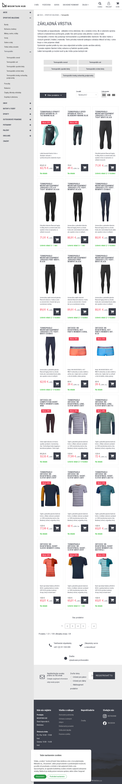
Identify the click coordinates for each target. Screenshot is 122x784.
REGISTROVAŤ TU (104, 676)
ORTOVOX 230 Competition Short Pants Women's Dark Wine (49, 403)
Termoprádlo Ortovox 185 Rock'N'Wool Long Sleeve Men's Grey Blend (76, 404)
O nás (36, 5)
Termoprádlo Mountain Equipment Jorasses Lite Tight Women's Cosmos (104, 187)
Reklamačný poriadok (66, 726)
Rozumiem (40, 776)
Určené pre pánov (79, 677)
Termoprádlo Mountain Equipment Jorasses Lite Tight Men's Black (104, 259)
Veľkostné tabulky (65, 730)
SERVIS (56, 5)
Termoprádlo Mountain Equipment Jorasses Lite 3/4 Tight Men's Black (104, 115)
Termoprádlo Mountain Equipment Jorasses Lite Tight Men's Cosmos (49, 331)
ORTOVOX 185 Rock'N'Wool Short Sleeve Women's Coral (50, 546)
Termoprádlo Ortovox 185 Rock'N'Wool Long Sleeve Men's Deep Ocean (48, 476)
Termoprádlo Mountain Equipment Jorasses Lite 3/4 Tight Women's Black (49, 187)
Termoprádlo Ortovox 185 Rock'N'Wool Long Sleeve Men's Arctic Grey (104, 404)
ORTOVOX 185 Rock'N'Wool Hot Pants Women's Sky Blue (104, 331)
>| (93, 626)
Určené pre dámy (79, 681)
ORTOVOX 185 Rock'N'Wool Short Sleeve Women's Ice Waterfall (104, 547)
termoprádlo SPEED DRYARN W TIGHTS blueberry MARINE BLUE (78, 114)
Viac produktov (78, 617)
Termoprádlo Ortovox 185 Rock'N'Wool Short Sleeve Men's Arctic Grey (104, 476)
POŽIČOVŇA (46, 5)
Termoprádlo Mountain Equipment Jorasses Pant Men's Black (49, 259)
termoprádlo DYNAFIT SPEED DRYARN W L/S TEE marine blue (50, 114)
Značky (83, 721)
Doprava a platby (64, 734)
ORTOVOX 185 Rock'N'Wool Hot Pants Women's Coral (77, 330)
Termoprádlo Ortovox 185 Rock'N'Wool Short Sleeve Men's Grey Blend (76, 476)
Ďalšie (85, 5)
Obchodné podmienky (71, 5)
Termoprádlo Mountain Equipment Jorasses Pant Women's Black (77, 259)
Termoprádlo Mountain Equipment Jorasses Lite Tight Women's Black (77, 187)
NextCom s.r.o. (98, 780)
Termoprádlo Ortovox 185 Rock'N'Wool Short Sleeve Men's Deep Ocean (76, 548)
